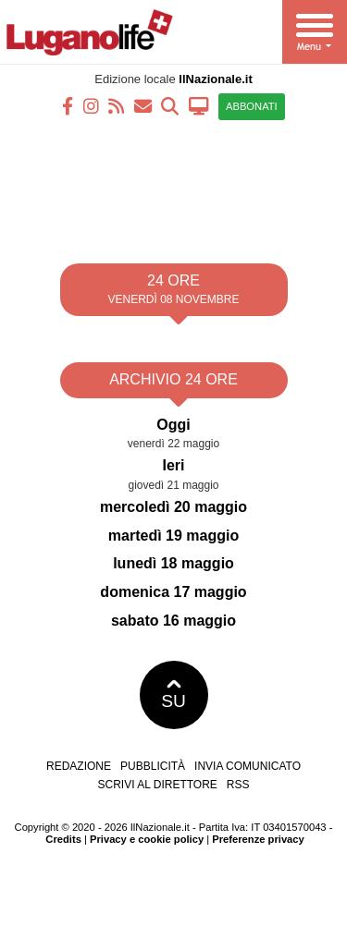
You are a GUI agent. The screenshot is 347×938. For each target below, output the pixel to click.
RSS (238, 784)
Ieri (173, 465)
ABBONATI (252, 106)
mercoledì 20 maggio (173, 507)
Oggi (173, 424)
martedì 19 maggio (173, 535)
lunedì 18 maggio (173, 563)
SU (173, 695)
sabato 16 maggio (173, 620)
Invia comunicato (247, 766)
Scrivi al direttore (157, 784)
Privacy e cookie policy (147, 839)
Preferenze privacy (258, 839)
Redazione (78, 766)
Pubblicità (152, 766)
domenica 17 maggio (173, 592)
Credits (63, 839)
